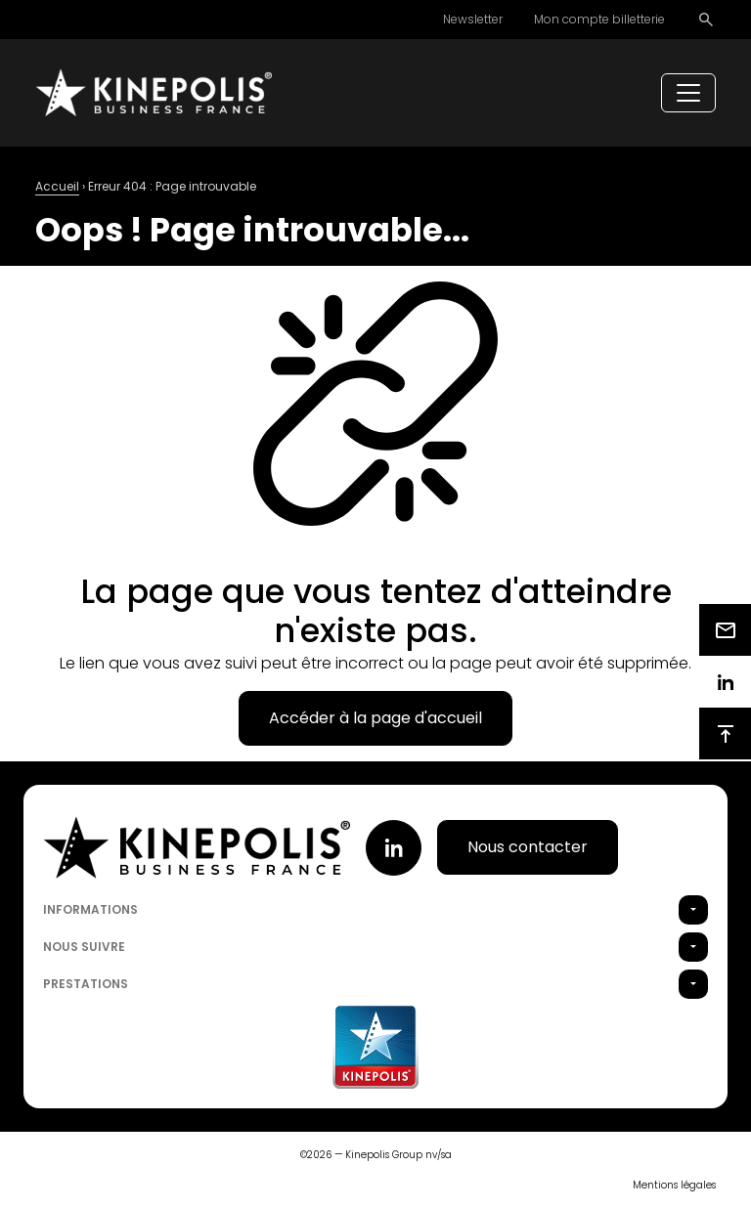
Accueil (57, 186)
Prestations (85, 983)
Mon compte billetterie (599, 19)
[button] (693, 910)
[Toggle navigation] (688, 92)
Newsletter (473, 19)
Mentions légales (674, 1185)
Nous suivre (84, 946)
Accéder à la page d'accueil (375, 718)
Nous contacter (527, 847)
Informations (90, 909)
